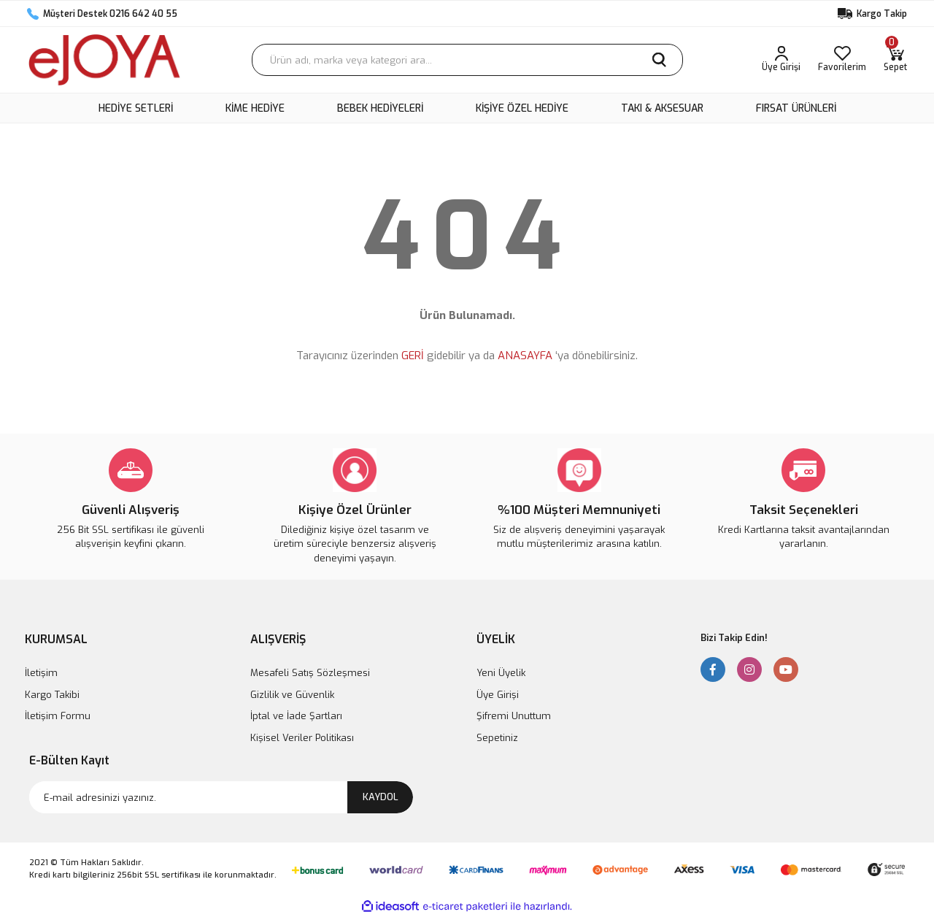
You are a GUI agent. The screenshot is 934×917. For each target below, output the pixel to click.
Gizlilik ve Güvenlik (292, 694)
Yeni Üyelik (500, 673)
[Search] (467, 60)
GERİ (412, 355)
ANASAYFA (525, 355)
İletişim (41, 673)
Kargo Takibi (52, 694)
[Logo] (104, 59)
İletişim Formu (57, 716)
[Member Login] (781, 60)
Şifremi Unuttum (513, 716)
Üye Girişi (497, 694)
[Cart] (895, 60)
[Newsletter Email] (221, 797)
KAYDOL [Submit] (380, 797)
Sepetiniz (497, 738)
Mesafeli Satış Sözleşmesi (310, 673)
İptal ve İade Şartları (296, 716)
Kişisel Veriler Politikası (302, 738)
